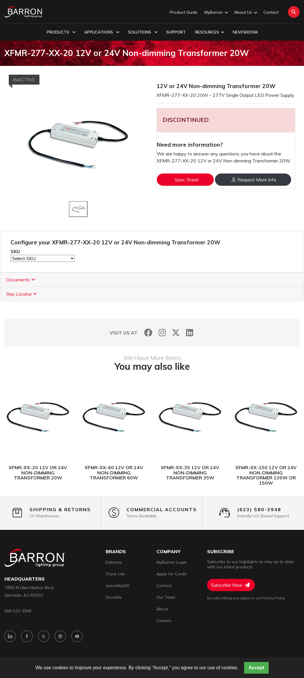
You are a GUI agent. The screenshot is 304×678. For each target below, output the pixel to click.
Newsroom (245, 32)
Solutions (143, 32)
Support (176, 32)
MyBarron (215, 12)
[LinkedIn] (190, 332)
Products (61, 32)
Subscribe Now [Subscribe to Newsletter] (230, 584)
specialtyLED (118, 585)
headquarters (24, 579)
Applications (101, 32)
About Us (245, 12)
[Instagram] (162, 332)
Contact (271, 12)
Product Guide (183, 12)
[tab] (152, 280)
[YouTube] (79, 637)
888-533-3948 (17, 611)
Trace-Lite (115, 574)
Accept (256, 667)
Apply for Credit (171, 574)
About (162, 609)
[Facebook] (148, 332)
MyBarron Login (172, 562)
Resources (209, 32)
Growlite (114, 597)
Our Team (166, 597)
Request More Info (253, 180)
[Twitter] (176, 332)
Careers (164, 620)
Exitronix (114, 562)
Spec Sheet (187, 180)
